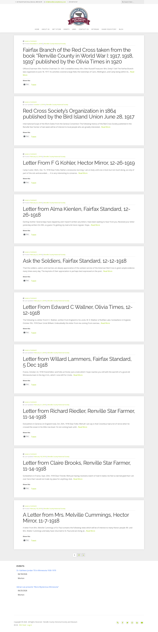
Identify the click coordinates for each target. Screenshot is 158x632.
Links (74, 29)
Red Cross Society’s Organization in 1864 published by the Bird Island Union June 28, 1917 (78, 114)
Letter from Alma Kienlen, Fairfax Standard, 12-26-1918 (76, 212)
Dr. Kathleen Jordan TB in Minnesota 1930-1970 (36, 570)
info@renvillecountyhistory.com (56, 2)
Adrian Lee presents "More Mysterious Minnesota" (38, 587)
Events (66, 29)
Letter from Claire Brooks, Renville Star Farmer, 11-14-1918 (77, 466)
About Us (45, 29)
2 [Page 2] (79, 555)
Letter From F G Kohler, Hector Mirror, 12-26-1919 (79, 163)
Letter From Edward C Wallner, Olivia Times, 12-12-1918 (78, 310)
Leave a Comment (31, 41)
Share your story (109, 29)
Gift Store (56, 29)
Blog (121, 29)
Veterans (95, 29)
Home (37, 29)
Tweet (33, 84)
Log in (29, 625)
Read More (105, 127)
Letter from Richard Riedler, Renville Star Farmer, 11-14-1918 (79, 414)
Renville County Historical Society (55, 44)
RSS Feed (22, 625)
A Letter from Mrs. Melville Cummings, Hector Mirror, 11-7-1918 (76, 518)
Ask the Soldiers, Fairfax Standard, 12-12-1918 (74, 261)
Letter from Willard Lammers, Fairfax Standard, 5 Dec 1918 (77, 362)
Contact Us (84, 29)
